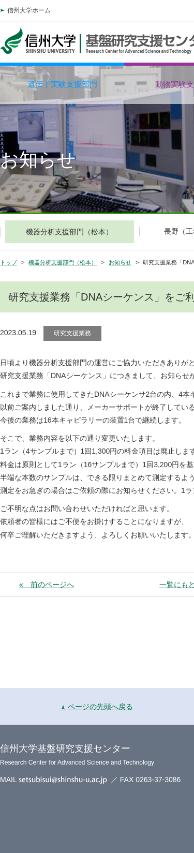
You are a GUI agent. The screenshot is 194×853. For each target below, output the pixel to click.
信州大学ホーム (29, 10)
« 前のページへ (46, 584)
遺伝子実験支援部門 (62, 84)
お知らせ (120, 262)
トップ (8, 262)
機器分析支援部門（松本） (62, 262)
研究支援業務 (72, 333)
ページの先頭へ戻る (97, 706)
